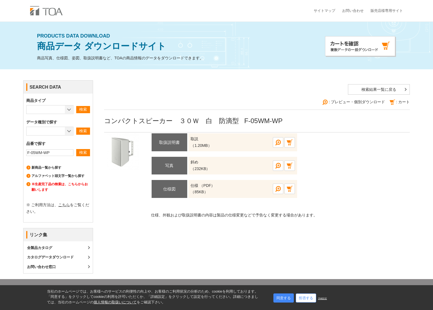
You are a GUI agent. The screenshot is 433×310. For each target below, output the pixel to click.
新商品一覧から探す (46, 167)
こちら (64, 205)
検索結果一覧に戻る (378, 89)
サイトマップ (324, 11)
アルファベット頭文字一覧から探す (58, 176)
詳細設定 (322, 298)
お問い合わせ (353, 11)
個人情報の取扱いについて (115, 302)
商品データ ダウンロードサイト (120, 42)
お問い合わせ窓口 (41, 267)
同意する (283, 298)
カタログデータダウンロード (50, 257)
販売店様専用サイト (387, 11)
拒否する (306, 298)
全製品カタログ (39, 248)
